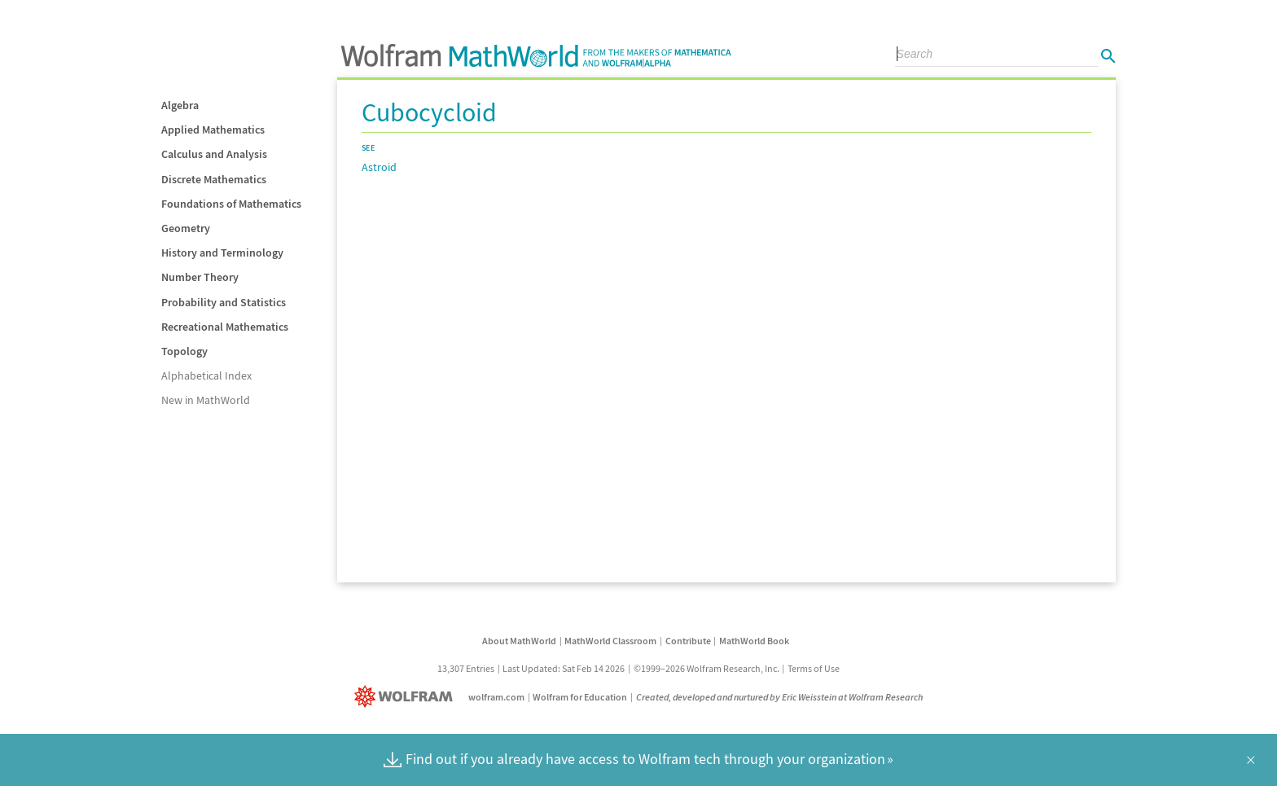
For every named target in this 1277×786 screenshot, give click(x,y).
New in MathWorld (205, 400)
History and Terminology (222, 252)
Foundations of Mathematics (231, 203)
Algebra (180, 105)
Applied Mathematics (213, 129)
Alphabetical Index (206, 375)
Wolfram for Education (580, 697)
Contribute (688, 641)
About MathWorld (519, 641)
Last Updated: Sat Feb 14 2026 (563, 668)
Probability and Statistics (223, 302)
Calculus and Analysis (214, 154)
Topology (184, 351)
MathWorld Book (754, 641)
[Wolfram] (406, 697)
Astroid (379, 167)
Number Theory (200, 277)
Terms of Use (814, 668)
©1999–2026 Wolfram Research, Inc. (706, 668)
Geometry (185, 228)
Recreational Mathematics (224, 326)
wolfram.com (496, 697)
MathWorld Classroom (610, 641)
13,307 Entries (465, 668)
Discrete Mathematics (213, 179)
